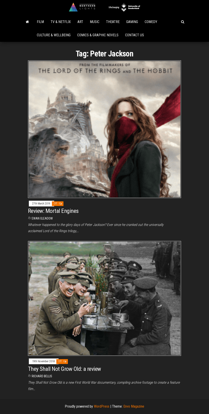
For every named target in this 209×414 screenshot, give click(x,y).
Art (80, 22)
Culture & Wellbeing (54, 35)
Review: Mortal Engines (53, 211)
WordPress (101, 406)
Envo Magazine (133, 406)
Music (94, 22)
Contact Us (134, 35)
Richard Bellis (42, 376)
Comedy (151, 22)
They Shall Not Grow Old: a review (64, 369)
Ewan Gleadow (42, 218)
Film (40, 22)
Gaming (132, 22)
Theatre (113, 22)
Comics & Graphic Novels (97, 35)
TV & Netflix (61, 22)
